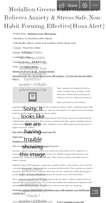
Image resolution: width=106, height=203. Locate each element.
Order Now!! (17, 137)
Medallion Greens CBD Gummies (42, 34)
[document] (53, 101)
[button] (68, 5)
